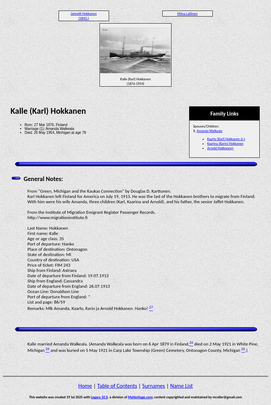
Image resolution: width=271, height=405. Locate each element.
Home (85, 385)
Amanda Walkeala (209, 131)
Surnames (153, 385)
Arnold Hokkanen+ (220, 148)
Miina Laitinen (187, 13)
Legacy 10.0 (99, 397)
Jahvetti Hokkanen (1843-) (84, 15)
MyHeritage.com (140, 397)
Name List (181, 385)
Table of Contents (117, 385)
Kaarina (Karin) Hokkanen (225, 143)
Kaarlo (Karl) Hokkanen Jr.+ (226, 139)
